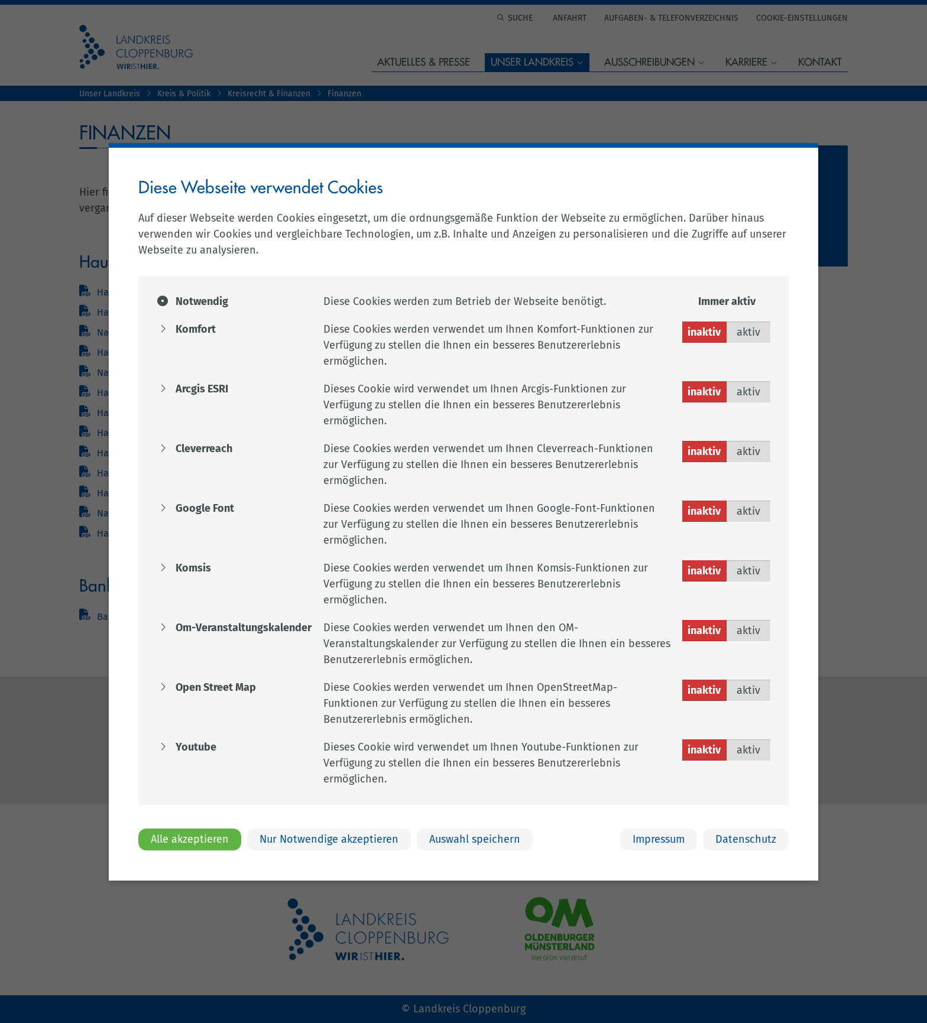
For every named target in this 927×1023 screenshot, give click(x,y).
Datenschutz (745, 839)
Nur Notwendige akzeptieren (329, 839)
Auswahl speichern (474, 839)
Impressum (659, 839)
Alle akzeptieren (190, 839)
